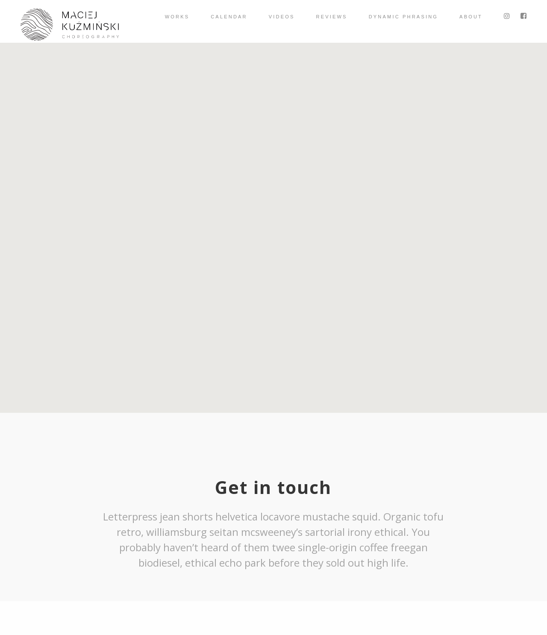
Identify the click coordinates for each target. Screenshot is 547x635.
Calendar (229, 16)
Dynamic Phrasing (403, 16)
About (470, 16)
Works (177, 16)
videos (282, 16)
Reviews (331, 16)
